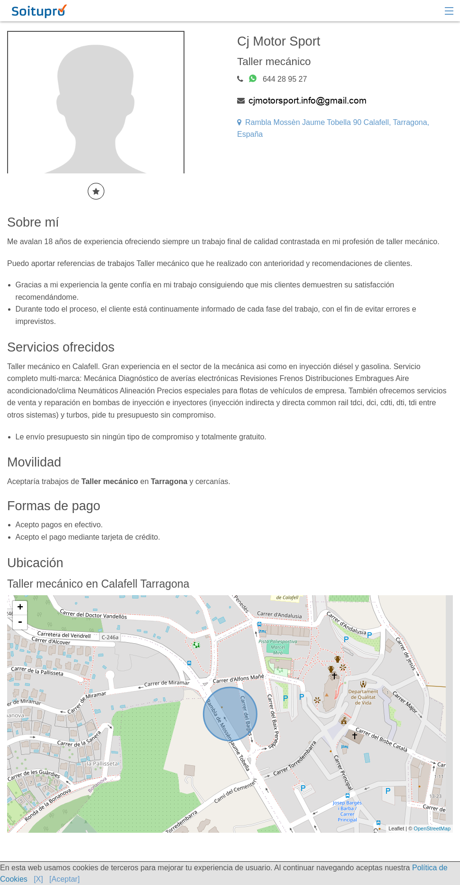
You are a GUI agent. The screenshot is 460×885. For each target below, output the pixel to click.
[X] (38, 879)
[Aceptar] (64, 879)
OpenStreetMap (432, 828)
